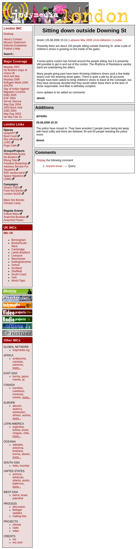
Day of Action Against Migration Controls (16, 90)
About (7, 39)
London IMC (13, 28)
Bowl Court (10, 136)
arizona (17, 474)
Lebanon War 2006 (80, 40)
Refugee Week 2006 (16, 82)
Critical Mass (11, 213)
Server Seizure (12, 101)
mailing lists (19, 516)
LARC (7, 142)
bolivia (16, 430)
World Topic (18, 280)
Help (17, 48)
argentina (18, 426)
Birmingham (18, 240)
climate (17, 524)
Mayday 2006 (12, 79)
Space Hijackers (13, 175)
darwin (26, 454)
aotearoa (18, 447)
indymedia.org (21, 350)
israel (24, 495)
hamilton (18, 388)
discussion (19, 506)
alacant (17, 405)
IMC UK (8, 233)
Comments (45, 152)
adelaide (18, 444)
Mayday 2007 (12, 67)
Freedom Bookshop (15, 163)
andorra (17, 409)
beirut (16, 495)
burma (16, 376)
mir (14, 539)
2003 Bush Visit (13, 107)
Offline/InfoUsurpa (14, 154)
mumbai (24, 465)
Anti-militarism (102, 40)
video (16, 530)
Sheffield (16, 271)
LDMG (7, 179)
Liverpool (16, 255)
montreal (18, 394)
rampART (9, 133)
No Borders (10, 157)
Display (41, 160)
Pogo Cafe (10, 145)
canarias (18, 361)
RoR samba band (14, 172)
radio (16, 527)
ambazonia (19, 358)
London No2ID (12, 193)
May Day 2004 (12, 104)
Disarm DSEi (11, 187)
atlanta (17, 480)
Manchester (18, 258)
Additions (44, 107)
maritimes (18, 391)
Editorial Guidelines (15, 45)
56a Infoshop (11, 139)
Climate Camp (12, 203)
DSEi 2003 (10, 110)
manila (16, 379)
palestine (18, 498)
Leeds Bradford (20, 252)
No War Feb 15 (13, 117)
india (15, 465)
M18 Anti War (12, 76)
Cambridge (18, 249)
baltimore (18, 483)
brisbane (18, 451)
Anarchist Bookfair (14, 217)
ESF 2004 (9, 98)
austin (25, 480)
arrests (41, 116)
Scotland (16, 268)
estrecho (18, 364)
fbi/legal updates (17, 511)
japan (25, 376)
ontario (17, 397)
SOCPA (8, 85)
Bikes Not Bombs (14, 200)
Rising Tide (11, 160)
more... (17, 367)
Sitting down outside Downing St (84, 30)
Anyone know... (55, 166)
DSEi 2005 (10, 95)
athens (17, 415)
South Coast (18, 274)
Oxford (15, 265)
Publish (8, 48)
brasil (25, 430)
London (117, 40)
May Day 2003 (12, 113)
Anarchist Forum (13, 220)
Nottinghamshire (21, 261)
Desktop (8, 33)
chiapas (17, 433)
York (14, 277)
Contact (17, 39)
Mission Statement (15, 42)
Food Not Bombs (14, 190)
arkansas (18, 477)
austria (26, 415)
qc (23, 379)
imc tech (18, 542)
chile (26, 433)
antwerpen (19, 412)
